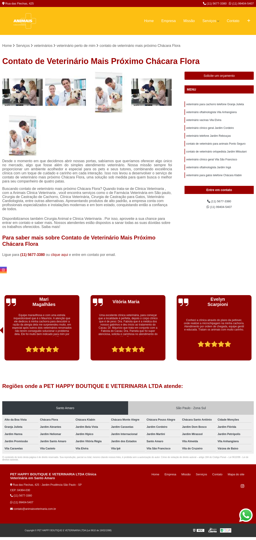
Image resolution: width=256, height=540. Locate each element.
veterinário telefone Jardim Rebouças (208, 139)
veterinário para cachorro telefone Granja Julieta (215, 105)
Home (149, 21)
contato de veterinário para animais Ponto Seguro (215, 148)
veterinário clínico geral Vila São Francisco (211, 165)
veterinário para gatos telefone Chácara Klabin (214, 182)
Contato (233, 21)
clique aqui (59, 255)
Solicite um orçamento (219, 76)
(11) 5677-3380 (215, 3)
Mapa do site (237, 475)
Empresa (168, 21)
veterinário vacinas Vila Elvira (203, 122)
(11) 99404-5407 (241, 3)
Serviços (209, 21)
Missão (189, 21)
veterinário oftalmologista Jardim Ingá (208, 174)
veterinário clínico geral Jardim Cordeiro (210, 131)
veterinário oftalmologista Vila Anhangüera (211, 114)
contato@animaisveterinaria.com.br (33, 509)
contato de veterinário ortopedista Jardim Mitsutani (216, 157)
